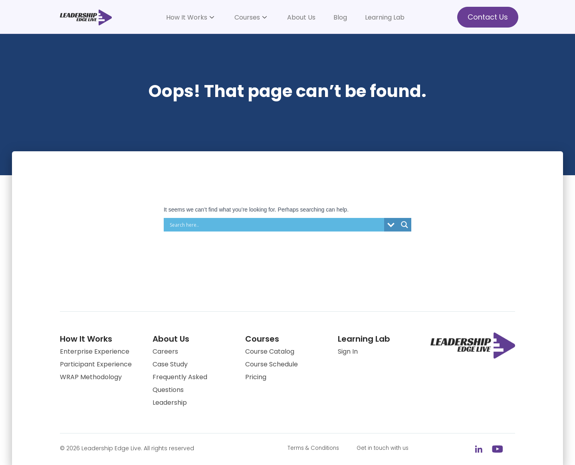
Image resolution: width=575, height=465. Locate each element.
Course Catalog (269, 351)
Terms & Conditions (315, 448)
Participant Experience (96, 364)
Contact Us (488, 17)
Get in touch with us (389, 448)
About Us (301, 18)
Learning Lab (384, 18)
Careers (165, 351)
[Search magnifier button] (404, 225)
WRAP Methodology (91, 377)
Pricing (255, 377)
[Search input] (276, 225)
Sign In (348, 351)
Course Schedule (271, 364)
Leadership (170, 402)
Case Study (170, 364)
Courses (250, 18)
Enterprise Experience (94, 351)
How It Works (190, 18)
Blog (340, 18)
